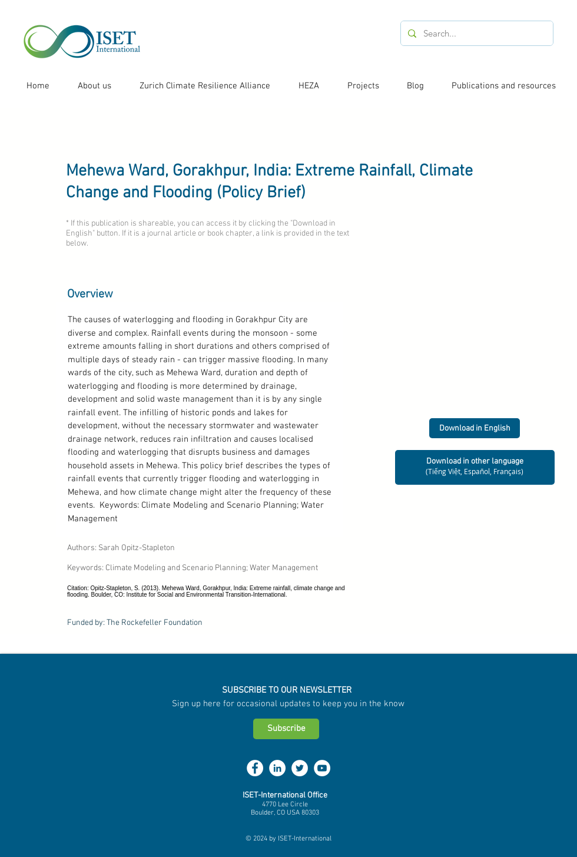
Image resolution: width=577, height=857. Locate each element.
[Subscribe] (286, 729)
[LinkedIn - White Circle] (277, 768)
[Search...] (475, 33)
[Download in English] (474, 428)
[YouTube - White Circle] (322, 768)
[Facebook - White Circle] (255, 768)
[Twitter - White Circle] (299, 768)
